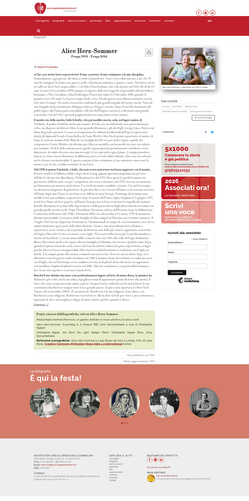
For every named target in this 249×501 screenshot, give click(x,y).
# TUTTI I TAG (203, 118)
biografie (58, 21)
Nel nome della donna (166, 476)
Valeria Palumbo (48, 67)
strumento (177, 106)
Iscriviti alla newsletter (158, 467)
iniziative (155, 21)
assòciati (140, 21)
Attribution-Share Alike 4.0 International (96, 343)
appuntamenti (122, 21)
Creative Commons (57, 343)
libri (108, 21)
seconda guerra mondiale (174, 111)
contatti (169, 21)
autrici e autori (77, 21)
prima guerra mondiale (201, 111)
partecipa (96, 21)
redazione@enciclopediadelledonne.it (58, 465)
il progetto (42, 21)
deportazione (191, 106)
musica (165, 106)
